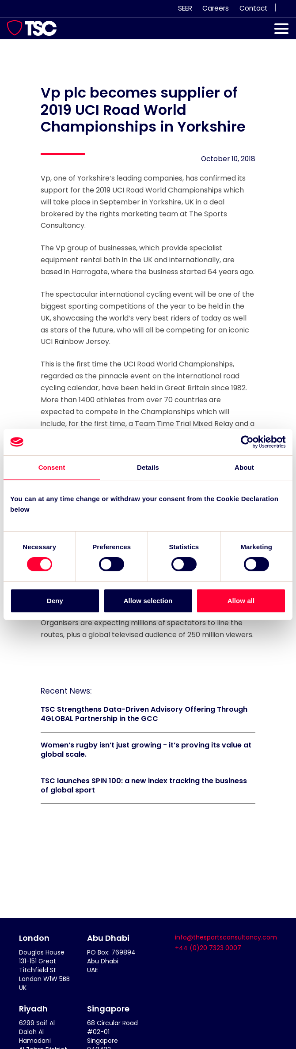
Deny (55, 600)
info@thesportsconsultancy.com (226, 937)
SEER (185, 8)
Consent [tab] (51, 467)
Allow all (241, 600)
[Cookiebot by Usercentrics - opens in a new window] (247, 442)
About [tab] (244, 467)
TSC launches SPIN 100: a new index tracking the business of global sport (144, 785)
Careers (215, 8)
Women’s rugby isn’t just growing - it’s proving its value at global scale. (146, 749)
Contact (253, 8)
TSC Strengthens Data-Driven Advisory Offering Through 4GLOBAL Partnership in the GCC (144, 714)
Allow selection (148, 600)
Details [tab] (148, 467)
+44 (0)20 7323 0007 (208, 947)
